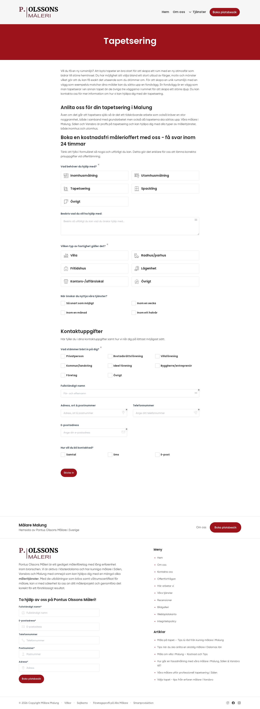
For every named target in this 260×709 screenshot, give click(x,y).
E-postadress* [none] (27, 620)
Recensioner (164, 600)
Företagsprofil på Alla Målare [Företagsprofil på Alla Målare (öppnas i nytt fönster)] (110, 702)
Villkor (67, 702)
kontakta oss (69, 93)
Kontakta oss (165, 571)
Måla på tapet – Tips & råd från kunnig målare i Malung (190, 640)
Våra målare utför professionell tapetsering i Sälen (187, 672)
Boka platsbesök (225, 527)
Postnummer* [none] (27, 648)
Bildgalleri (163, 607)
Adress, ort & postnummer (78, 405)
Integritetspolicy (166, 621)
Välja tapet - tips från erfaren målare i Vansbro (185, 679)
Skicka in (69, 472)
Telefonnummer (143, 405)
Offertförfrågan (166, 578)
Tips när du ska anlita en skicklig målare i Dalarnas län (189, 647)
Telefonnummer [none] (28, 634)
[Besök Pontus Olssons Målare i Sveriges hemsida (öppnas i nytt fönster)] (227, 702)
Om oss (179, 12)
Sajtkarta (82, 702)
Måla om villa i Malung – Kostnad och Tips (182, 654)
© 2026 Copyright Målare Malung (39, 702)
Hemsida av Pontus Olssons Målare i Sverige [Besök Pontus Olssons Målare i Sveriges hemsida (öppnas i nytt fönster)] (49, 530)
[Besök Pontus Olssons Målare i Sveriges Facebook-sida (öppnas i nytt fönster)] (233, 703)
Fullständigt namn (73, 386)
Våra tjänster (165, 592)
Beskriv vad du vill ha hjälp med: (81, 213)
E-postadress (70, 425)
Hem (165, 12)
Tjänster (199, 12)
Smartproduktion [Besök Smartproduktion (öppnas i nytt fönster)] (143, 702)
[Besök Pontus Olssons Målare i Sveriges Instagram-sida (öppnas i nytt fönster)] (239, 703)
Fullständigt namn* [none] (30, 606)
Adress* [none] (23, 661)
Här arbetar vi (165, 585)
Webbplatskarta (166, 614)
